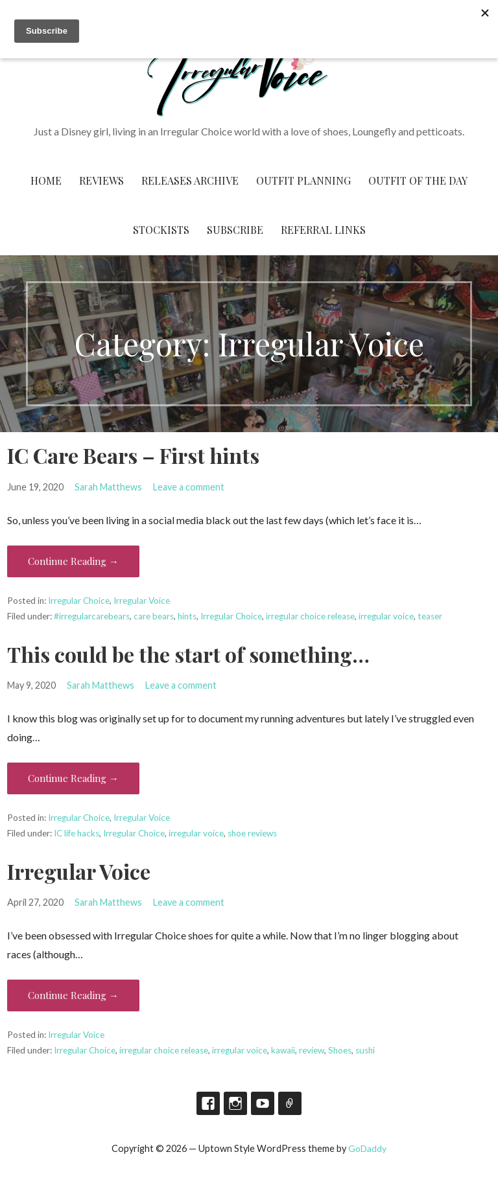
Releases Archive (190, 180)
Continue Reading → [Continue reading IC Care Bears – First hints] (73, 561)
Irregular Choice (79, 600)
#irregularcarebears (92, 616)
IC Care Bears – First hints (133, 455)
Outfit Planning (303, 180)
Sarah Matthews (108, 486)
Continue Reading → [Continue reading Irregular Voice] (73, 995)
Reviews (101, 180)
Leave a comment (188, 486)
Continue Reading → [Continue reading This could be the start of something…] (73, 778)
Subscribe (235, 229)
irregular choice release (310, 616)
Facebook (208, 1103)
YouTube (262, 1103)
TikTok (290, 1103)
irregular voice (386, 616)
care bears (154, 616)
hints (187, 616)
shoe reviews (252, 833)
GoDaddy (367, 1148)
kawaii (283, 1050)
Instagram (235, 1103)
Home (46, 180)
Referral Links (323, 229)
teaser (430, 616)
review (311, 1050)
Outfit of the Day (418, 180)
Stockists (161, 229)
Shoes (339, 1050)
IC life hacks (76, 833)
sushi (365, 1050)
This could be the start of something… (188, 654)
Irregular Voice (141, 600)
